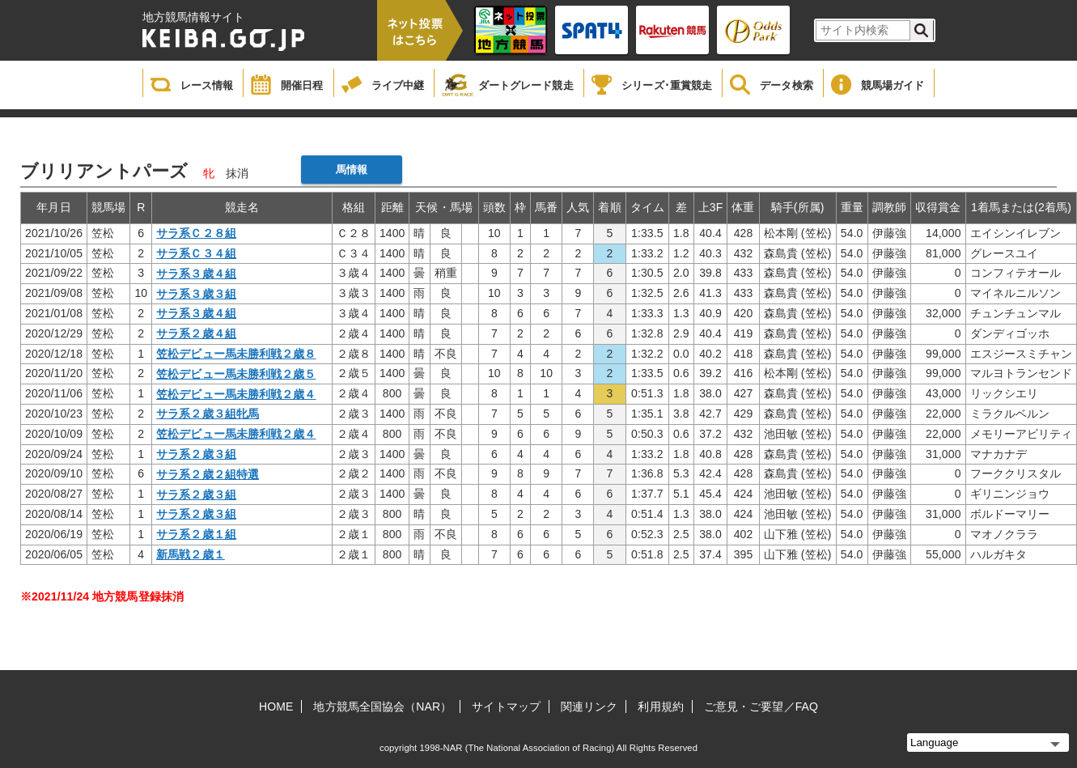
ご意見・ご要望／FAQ (761, 706)
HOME (276, 706)
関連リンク (589, 706)
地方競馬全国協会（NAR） (382, 706)
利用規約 (660, 706)
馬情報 (351, 169)
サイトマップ (506, 706)
